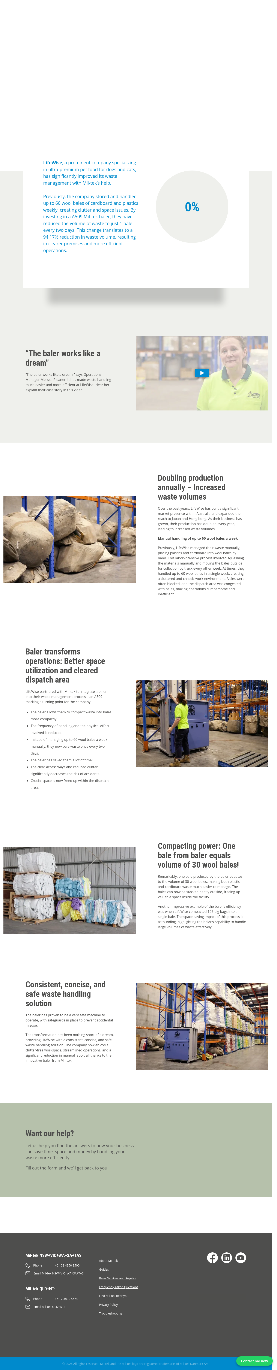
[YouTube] (240, 1257)
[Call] (62, 1265)
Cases (33, 29)
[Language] (265, 19)
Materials (138, 19)
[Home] (5, 13)
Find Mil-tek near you (113, 1296)
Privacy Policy (108, 1305)
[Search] (254, 19)
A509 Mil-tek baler (91, 217)
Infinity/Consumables (172, 19)
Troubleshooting (110, 1313)
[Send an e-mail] (62, 1273)
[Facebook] (212, 1257)
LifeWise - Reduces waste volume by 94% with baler (81, 29)
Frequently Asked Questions (118, 1287)
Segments (206, 19)
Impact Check (82, 19)
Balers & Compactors (45, 19)
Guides (104, 1269)
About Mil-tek (108, 1261)
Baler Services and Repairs (117, 1278)
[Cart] (243, 19)
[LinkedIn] (226, 1257)
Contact (227, 19)
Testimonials (112, 19)
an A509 (95, 696)
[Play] (202, 373)
